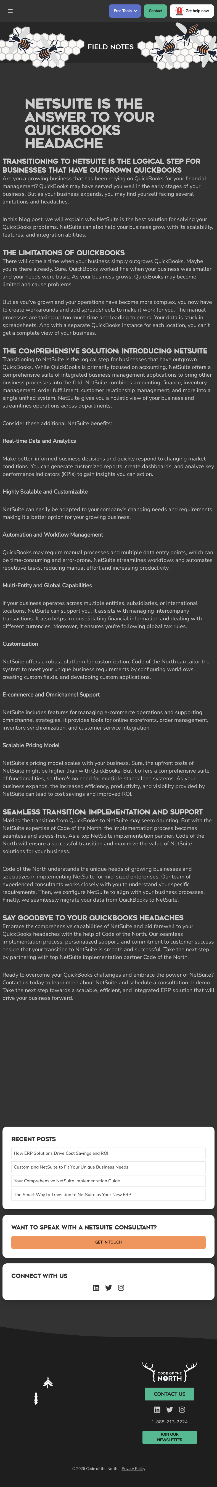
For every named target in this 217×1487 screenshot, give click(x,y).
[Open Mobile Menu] (10, 11)
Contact (155, 11)
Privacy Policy (133, 1468)
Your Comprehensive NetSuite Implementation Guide (67, 1181)
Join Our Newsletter (169, 1437)
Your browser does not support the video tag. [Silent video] (49, 1391)
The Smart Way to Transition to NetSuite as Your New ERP (72, 1195)
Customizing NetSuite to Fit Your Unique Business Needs (71, 1167)
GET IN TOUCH (108, 1242)
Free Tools (123, 11)
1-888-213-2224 (170, 1422)
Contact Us (169, 1394)
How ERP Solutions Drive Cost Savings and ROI (61, 1153)
